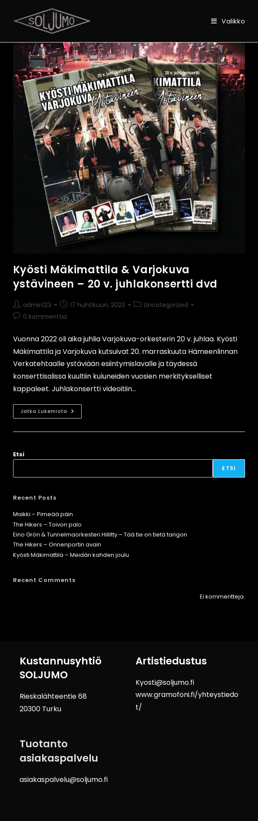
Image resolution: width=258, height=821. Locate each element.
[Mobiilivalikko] (228, 21)
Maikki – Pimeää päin (43, 514)
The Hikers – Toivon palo (47, 524)
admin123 (37, 305)
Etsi (18, 454)
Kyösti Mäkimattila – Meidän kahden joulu (71, 555)
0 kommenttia (45, 316)
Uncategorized (166, 305)
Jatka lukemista (51, 409)
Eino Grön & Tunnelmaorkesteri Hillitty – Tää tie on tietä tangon (100, 534)
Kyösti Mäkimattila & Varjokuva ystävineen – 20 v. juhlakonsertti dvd (115, 276)
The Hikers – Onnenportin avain (57, 544)
